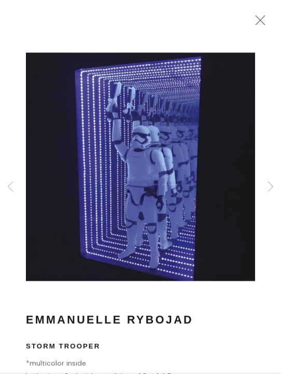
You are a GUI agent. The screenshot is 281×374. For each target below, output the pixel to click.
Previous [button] (10, 187)
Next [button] (270, 187)
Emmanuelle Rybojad (109, 321)
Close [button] (257, 23)
